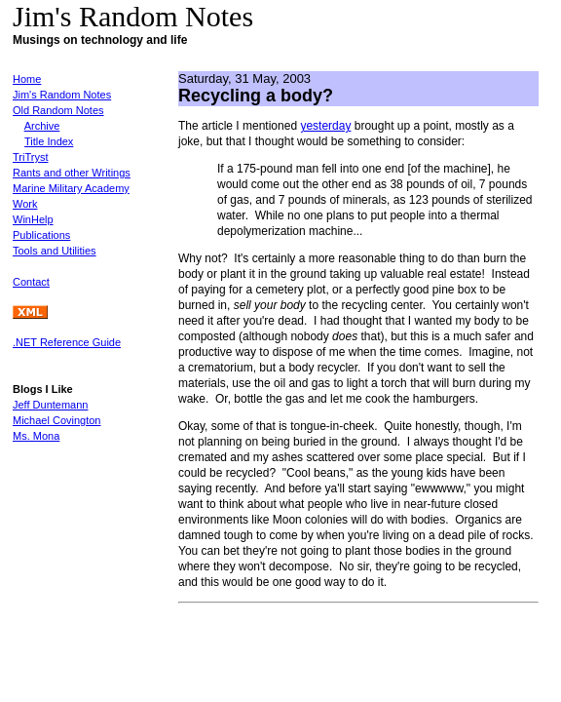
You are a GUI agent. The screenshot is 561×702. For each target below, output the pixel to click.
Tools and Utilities (54, 250)
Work (25, 204)
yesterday (325, 126)
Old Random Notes (58, 110)
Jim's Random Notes (62, 94)
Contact (31, 282)
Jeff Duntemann (50, 404)
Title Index (48, 141)
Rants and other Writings (72, 172)
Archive (42, 126)
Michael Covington (57, 420)
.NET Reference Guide (67, 342)
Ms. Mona (36, 436)
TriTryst (30, 157)
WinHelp (33, 219)
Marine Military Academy (71, 188)
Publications (41, 235)
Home (27, 79)
